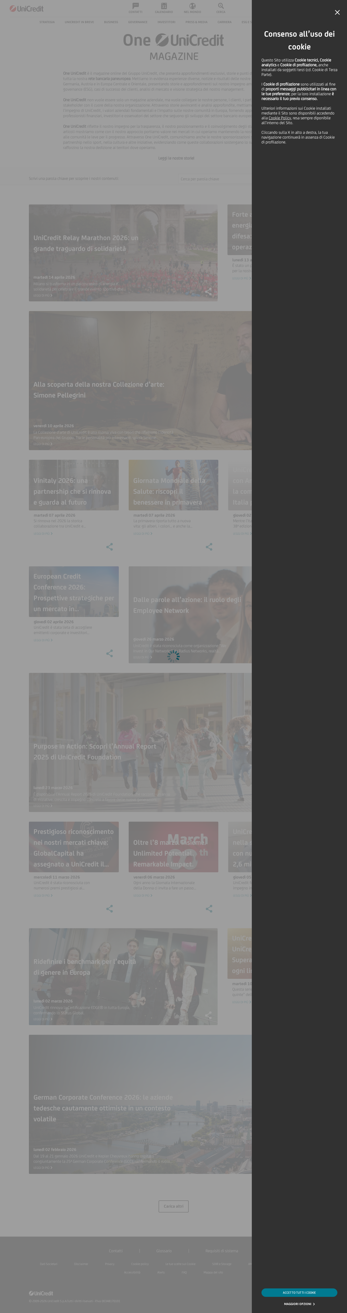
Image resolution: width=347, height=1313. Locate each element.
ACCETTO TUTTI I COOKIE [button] (299, 1292)
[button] (337, 12)
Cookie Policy (280, 117)
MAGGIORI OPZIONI (297, 1304)
